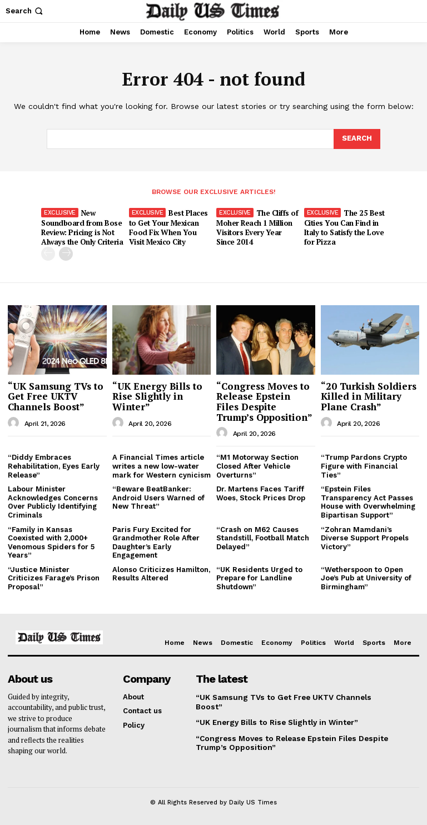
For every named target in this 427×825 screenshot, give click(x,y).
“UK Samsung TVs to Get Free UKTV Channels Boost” (55, 395)
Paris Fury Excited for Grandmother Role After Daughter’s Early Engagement (156, 541)
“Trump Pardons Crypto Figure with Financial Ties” (364, 465)
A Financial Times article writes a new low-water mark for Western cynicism (161, 465)
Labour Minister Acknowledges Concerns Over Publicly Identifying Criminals (53, 501)
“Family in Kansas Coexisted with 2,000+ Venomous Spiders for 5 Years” (51, 541)
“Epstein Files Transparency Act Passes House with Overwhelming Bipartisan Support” (368, 501)
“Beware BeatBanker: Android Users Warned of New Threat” (158, 497)
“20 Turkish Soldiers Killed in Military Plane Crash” (368, 395)
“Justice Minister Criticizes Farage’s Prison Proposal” (54, 577)
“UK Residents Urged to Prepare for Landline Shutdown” (259, 577)
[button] (25, 11)
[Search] (357, 139)
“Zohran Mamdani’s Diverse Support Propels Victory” (365, 537)
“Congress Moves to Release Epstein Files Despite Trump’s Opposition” (264, 401)
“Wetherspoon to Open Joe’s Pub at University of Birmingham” (366, 577)
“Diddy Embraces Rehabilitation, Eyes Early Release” (54, 465)
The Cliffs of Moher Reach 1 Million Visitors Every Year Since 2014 (257, 227)
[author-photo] (15, 422)
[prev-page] (48, 253)
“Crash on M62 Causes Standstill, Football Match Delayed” (262, 537)
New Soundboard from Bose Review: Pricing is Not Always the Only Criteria (81, 227)
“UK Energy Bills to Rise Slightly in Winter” (157, 395)
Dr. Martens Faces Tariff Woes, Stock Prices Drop (260, 492)
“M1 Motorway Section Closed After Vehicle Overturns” (257, 465)
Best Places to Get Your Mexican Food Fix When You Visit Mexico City (168, 227)
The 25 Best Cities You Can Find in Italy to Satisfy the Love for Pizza (344, 227)
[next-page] (66, 253)
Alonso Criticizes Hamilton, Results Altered (161, 573)
